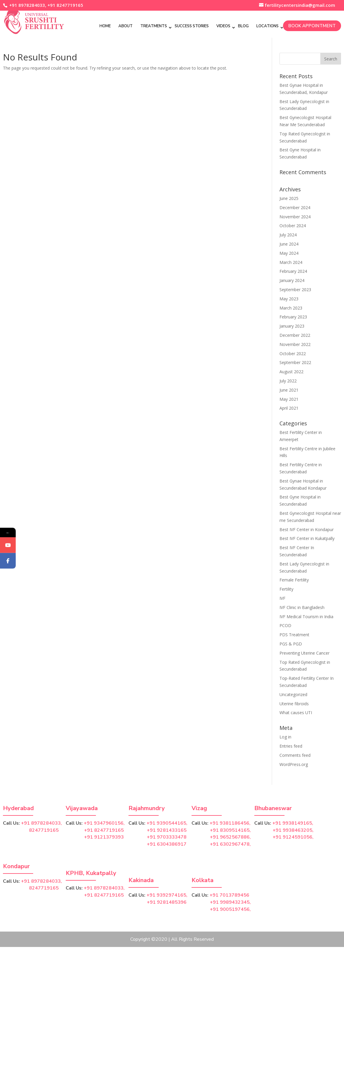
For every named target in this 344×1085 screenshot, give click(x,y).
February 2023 (293, 317)
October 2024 (292, 225)
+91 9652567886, (230, 837)
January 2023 (291, 326)
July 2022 (288, 381)
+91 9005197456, (230, 909)
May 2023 (288, 299)
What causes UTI (295, 712)
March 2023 (290, 308)
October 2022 (292, 353)
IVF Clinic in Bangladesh (301, 607)
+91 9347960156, (104, 823)
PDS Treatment (294, 634)
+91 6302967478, (230, 844)
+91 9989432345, (230, 902)
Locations (267, 25)
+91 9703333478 (167, 837)
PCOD (285, 625)
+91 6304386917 (167, 844)
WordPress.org (293, 764)
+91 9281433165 (167, 830)
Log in (285, 737)
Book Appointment (312, 25)
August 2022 (291, 371)
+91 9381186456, (230, 823)
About (125, 25)
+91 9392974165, (167, 895)
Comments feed (295, 755)
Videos (223, 25)
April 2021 (288, 408)
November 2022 (295, 344)
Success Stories (192, 25)
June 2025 (288, 198)
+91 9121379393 (104, 837)
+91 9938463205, (293, 830)
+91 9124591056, (293, 837)
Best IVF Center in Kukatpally (307, 538)
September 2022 (295, 362)
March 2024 (290, 262)
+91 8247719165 (65, 5)
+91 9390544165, (167, 823)
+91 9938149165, (292, 823)
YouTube (16, 551)
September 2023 (295, 289)
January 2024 (291, 280)
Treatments (153, 25)
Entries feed (290, 746)
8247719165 (31, 830)
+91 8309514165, (230, 830)
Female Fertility (294, 580)
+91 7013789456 (229, 895)
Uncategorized (293, 694)
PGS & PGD (290, 644)
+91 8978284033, (27, 5)
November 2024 (295, 216)
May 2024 (288, 253)
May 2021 (288, 399)
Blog (243, 25)
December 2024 (294, 207)
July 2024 (288, 235)
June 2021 (288, 390)
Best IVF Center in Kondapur (306, 529)
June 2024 (288, 244)
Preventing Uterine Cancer (304, 653)
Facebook (17, 566)
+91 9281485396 (167, 902)
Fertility (286, 589)
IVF (282, 598)
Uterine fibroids (294, 703)
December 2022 (294, 335)
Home (105, 25)
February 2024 (293, 271)
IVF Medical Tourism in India (306, 616)
